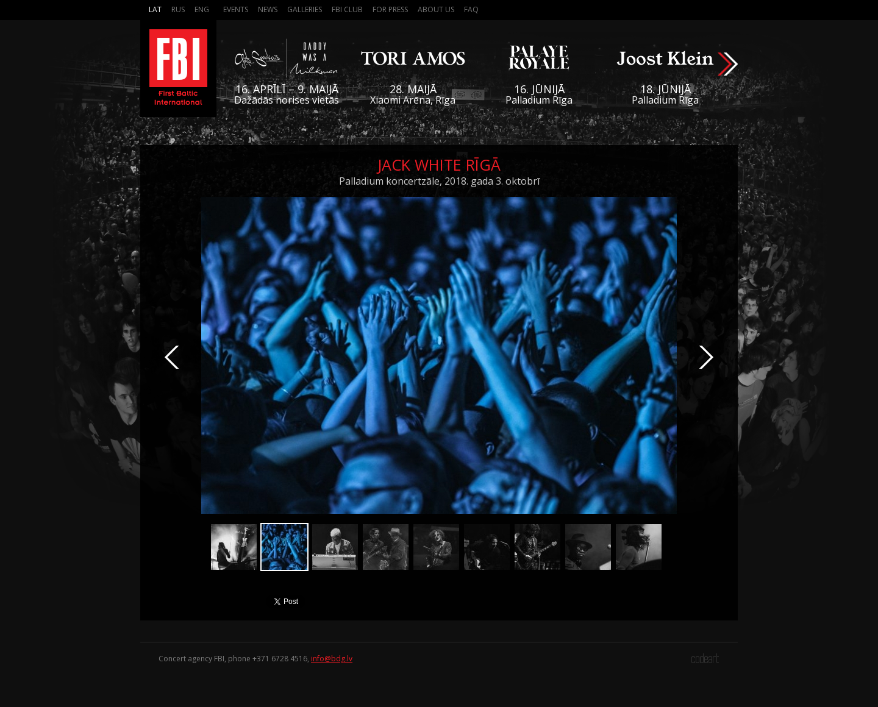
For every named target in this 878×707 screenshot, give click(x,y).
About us (436, 9)
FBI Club (347, 9)
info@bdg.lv (331, 658)
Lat (155, 9)
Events (235, 9)
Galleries (304, 9)
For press (390, 9)
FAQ (471, 9)
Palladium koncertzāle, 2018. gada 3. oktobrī (439, 181)
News (267, 9)
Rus (178, 9)
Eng (202, 9)
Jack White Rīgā (439, 164)
